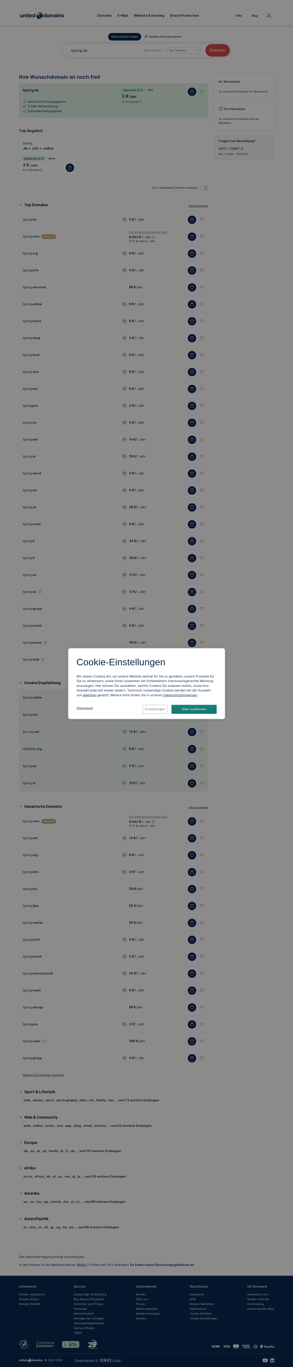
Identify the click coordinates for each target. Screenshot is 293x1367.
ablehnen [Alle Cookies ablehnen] (90, 695)
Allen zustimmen (194, 709)
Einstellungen (155, 709)
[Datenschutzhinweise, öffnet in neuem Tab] (180, 695)
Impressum (85, 708)
